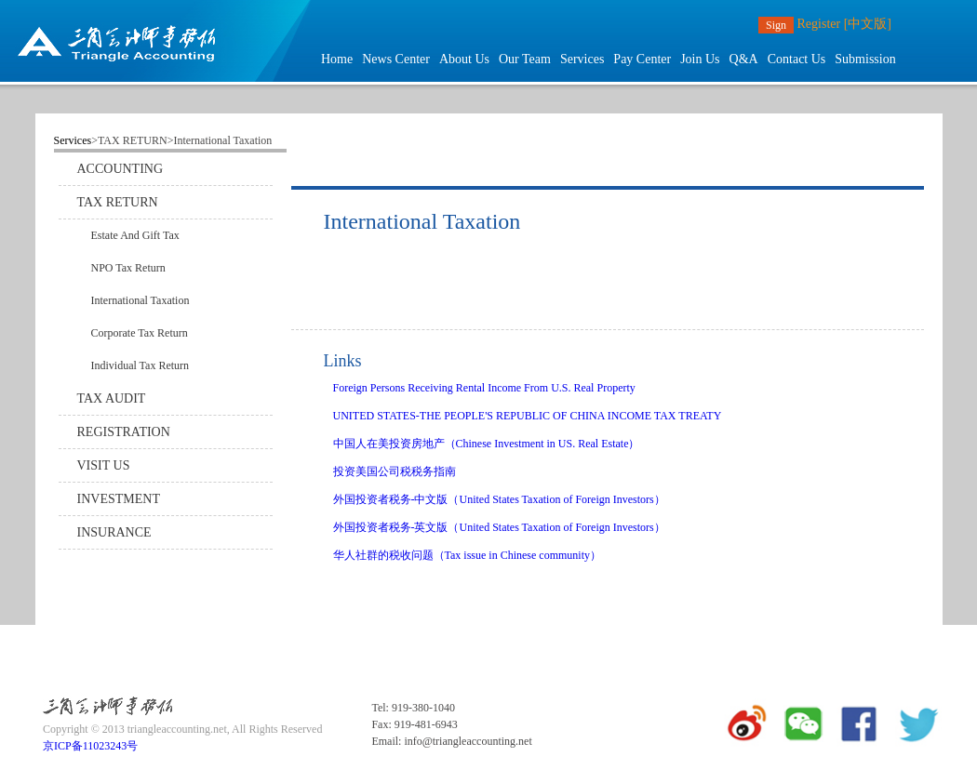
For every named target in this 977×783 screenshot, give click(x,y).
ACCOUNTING (120, 169)
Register (819, 24)
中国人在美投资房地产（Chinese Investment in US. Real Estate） (486, 443)
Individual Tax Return (140, 365)
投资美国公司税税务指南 (394, 471)
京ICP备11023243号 (90, 745)
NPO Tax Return (128, 267)
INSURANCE (114, 532)
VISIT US (103, 465)
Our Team (525, 59)
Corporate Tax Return (139, 332)
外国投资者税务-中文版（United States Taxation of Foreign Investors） (499, 499)
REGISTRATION (123, 432)
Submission (865, 59)
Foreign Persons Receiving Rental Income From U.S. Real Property (484, 387)
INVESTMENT (118, 499)
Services (582, 59)
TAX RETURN (117, 202)
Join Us (699, 59)
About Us (464, 59)
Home (337, 59)
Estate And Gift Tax (135, 235)
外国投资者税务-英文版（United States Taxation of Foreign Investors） (499, 527)
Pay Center (642, 59)
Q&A (743, 59)
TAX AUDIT (111, 398)
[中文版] (867, 24)
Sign (776, 25)
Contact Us (797, 59)
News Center (396, 59)
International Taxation (140, 300)
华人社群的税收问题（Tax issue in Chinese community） (467, 555)
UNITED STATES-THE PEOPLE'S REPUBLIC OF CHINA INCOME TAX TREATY (527, 415)
